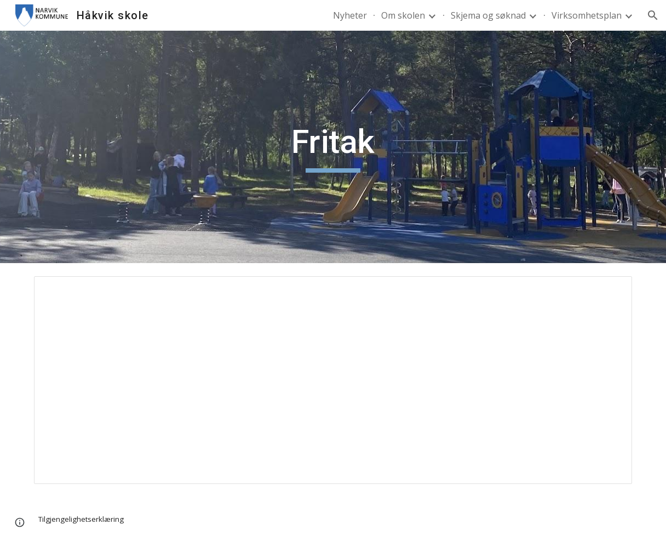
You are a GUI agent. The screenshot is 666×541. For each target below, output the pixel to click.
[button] (653, 15)
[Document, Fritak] (333, 380)
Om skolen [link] (403, 15)
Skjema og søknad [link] (488, 15)
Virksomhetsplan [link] (587, 15)
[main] (333, 147)
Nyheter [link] (350, 15)
